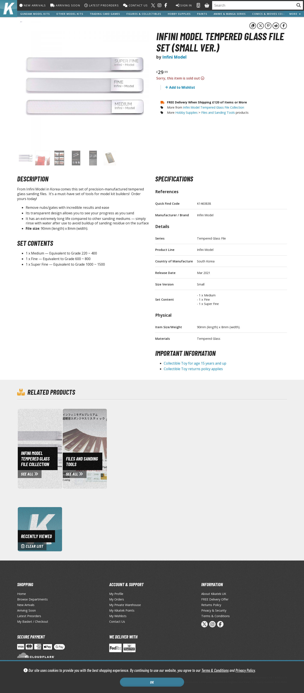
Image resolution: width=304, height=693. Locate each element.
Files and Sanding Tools (218, 112)
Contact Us (135, 5)
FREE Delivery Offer (214, 599)
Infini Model (174, 57)
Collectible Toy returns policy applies (193, 368)
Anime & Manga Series (230, 13)
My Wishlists (118, 616)
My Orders (116, 599)
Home (21, 594)
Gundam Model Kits (35, 13)
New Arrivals (32, 5)
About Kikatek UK (213, 594)
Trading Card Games (105, 13)
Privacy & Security (213, 610)
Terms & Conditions (215, 670)
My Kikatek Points (121, 610)
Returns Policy (211, 605)
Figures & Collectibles (144, 13)
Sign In (183, 5)
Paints (202, 13)
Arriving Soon (65, 5)
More (295, 13)
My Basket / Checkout (32, 621)
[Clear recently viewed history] (40, 529)
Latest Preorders (101, 5)
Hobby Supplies (179, 13)
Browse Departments (32, 599)
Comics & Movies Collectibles (275, 13)
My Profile (116, 594)
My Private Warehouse (125, 605)
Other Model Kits (69, 13)
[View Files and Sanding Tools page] (103, 448)
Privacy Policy (245, 670)
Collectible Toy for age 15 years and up (195, 363)
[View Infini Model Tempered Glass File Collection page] (58, 448)
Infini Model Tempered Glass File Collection (213, 107)
